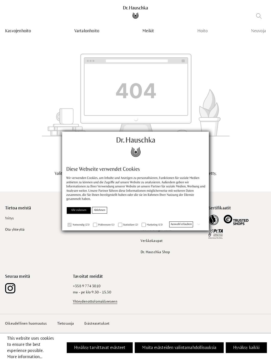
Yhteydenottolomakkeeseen (95, 301)
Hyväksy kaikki (246, 347)
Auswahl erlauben (181, 224)
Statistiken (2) (130, 224)
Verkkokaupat (152, 241)
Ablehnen (99, 210)
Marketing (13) (155, 224)
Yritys (9, 218)
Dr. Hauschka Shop (155, 252)
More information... (24, 357)
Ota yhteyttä (15, 229)
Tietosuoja (65, 323)
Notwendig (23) (81, 224)
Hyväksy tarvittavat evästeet (100, 347)
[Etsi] (259, 17)
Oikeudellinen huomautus (26, 323)
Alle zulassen (78, 210)
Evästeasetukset (97, 323)
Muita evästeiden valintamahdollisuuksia (179, 347)
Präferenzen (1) (106, 224)
